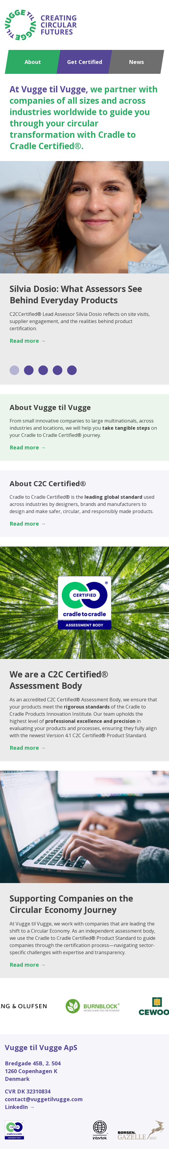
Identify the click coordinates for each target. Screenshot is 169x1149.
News (136, 61)
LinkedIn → (20, 1106)
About (33, 61)
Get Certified (84, 61)
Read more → (28, 340)
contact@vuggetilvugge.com (44, 1099)
